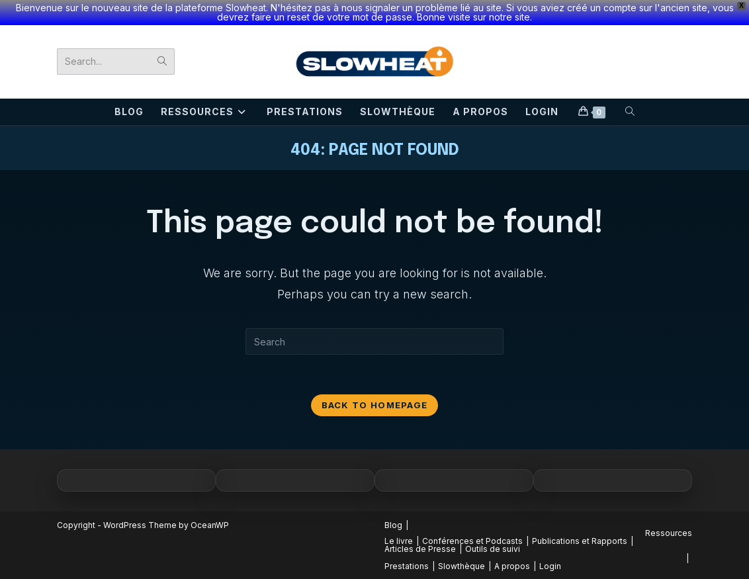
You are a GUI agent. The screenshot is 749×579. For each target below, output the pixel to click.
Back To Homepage (375, 405)
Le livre (398, 541)
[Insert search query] (374, 341)
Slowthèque (461, 566)
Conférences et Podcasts (472, 541)
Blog (393, 525)
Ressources (668, 533)
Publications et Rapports (579, 541)
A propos (512, 566)
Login (550, 566)
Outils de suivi (492, 549)
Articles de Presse (420, 549)
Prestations (406, 566)
